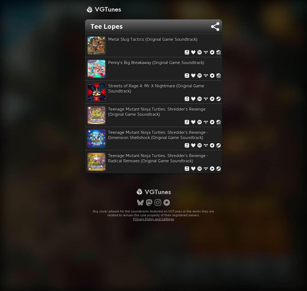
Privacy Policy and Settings (153, 219)
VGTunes (103, 9)
